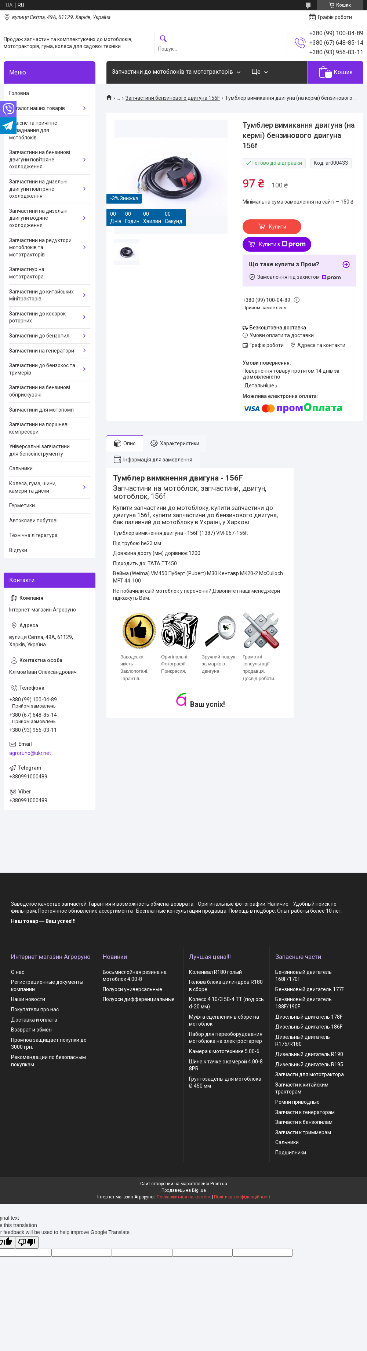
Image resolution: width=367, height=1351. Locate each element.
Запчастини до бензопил (39, 336)
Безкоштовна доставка (278, 328)
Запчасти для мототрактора (309, 1074)
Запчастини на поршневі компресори (39, 428)
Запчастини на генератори (41, 351)
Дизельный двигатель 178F (308, 1017)
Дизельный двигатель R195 (309, 1064)
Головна (19, 93)
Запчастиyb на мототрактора (26, 273)
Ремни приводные (297, 1102)
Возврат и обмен (31, 1030)
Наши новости (28, 999)
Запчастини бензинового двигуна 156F (173, 98)
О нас (17, 972)
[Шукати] (163, 39)
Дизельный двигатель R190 (309, 1054)
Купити (277, 227)
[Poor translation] (27, 1242)
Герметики (22, 505)
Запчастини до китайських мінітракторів (41, 295)
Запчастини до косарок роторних (37, 317)
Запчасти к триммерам (303, 1132)
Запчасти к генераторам (305, 1112)
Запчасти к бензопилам (304, 1122)
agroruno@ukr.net (30, 753)
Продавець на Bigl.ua (183, 1190)
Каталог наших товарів (37, 108)
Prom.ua (218, 1183)
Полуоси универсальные (132, 989)
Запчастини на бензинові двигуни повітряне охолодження (39, 159)
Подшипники (290, 1152)
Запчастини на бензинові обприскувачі (39, 391)
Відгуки (18, 550)
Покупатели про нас (35, 1009)
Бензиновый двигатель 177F (309, 989)
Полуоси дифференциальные (139, 999)
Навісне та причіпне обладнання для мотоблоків (33, 130)
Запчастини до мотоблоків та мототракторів (172, 71)
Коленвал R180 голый (215, 972)
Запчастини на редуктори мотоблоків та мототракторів (40, 247)
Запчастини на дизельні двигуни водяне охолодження (38, 218)
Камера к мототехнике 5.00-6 (224, 1051)
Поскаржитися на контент (184, 1197)
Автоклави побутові (33, 520)
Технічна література (33, 535)
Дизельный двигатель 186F (308, 1027)
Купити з (282, 244)
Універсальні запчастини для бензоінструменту (39, 450)
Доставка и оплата (34, 1020)
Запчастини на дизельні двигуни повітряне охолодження (38, 189)
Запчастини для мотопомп (41, 410)
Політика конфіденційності (242, 1197)
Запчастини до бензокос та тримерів (42, 369)
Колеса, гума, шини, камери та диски (33, 487)
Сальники (21, 468)
